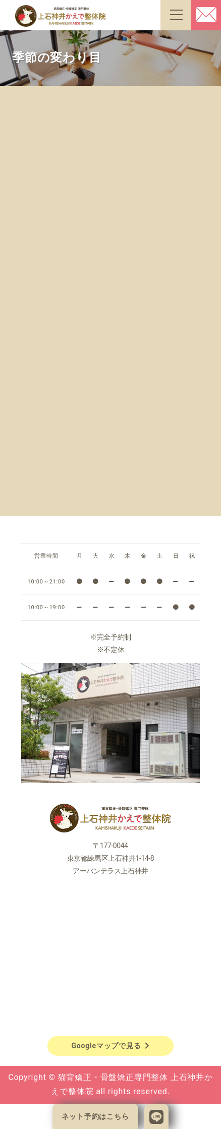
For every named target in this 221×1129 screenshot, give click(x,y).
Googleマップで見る (110, 1046)
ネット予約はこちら (95, 1116)
